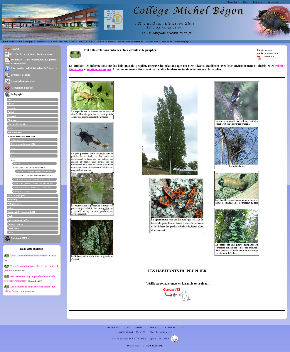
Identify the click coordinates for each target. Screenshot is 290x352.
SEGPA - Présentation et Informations (28, 54)
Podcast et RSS (113, 327)
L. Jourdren (267, 50)
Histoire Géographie (17, 124)
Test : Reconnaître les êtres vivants (25, 255)
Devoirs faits (13, 228)
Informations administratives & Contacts (31, 68)
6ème (66, 41)
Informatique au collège (18, 220)
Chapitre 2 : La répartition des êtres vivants (34, 171)
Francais (12, 108)
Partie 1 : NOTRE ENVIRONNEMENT (87, 41)
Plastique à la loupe (21, 191)
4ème (13, 152)
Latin (10, 208)
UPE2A (11, 104)
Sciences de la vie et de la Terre (49, 41)
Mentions (139, 327)
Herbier (16, 164)
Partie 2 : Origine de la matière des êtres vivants (33, 183)
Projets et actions (17, 74)
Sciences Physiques (16, 195)
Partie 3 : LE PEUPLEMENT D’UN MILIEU (32, 187)
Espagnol (12, 116)
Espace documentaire (20, 81)
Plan (245, 2)
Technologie (13, 200)
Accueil (19, 41)
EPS (10, 100)
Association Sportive (19, 87)
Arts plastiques (14, 204)
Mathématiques (15, 132)
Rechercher (232, 2)
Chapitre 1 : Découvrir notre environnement (124, 41)
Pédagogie (29, 41)
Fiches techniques (18, 140)
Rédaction (257, 2)
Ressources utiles (15, 224)
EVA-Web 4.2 (168, 338)
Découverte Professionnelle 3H (21, 212)
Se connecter (273, 2)
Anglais (11, 112)
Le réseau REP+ (17, 238)
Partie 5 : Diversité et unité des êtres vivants (31, 179)
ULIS (10, 232)
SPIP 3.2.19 (134, 338)
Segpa (10, 128)
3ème (13, 148)
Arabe (10, 216)
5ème (13, 156)
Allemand (12, 120)
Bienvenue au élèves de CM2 (23, 144)
